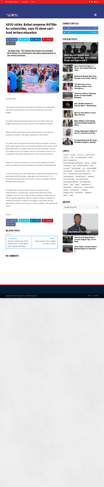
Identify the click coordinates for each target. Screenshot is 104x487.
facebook (25, 2)
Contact (96, 295)
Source (8, 214)
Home (89, 295)
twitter (33, 2)
